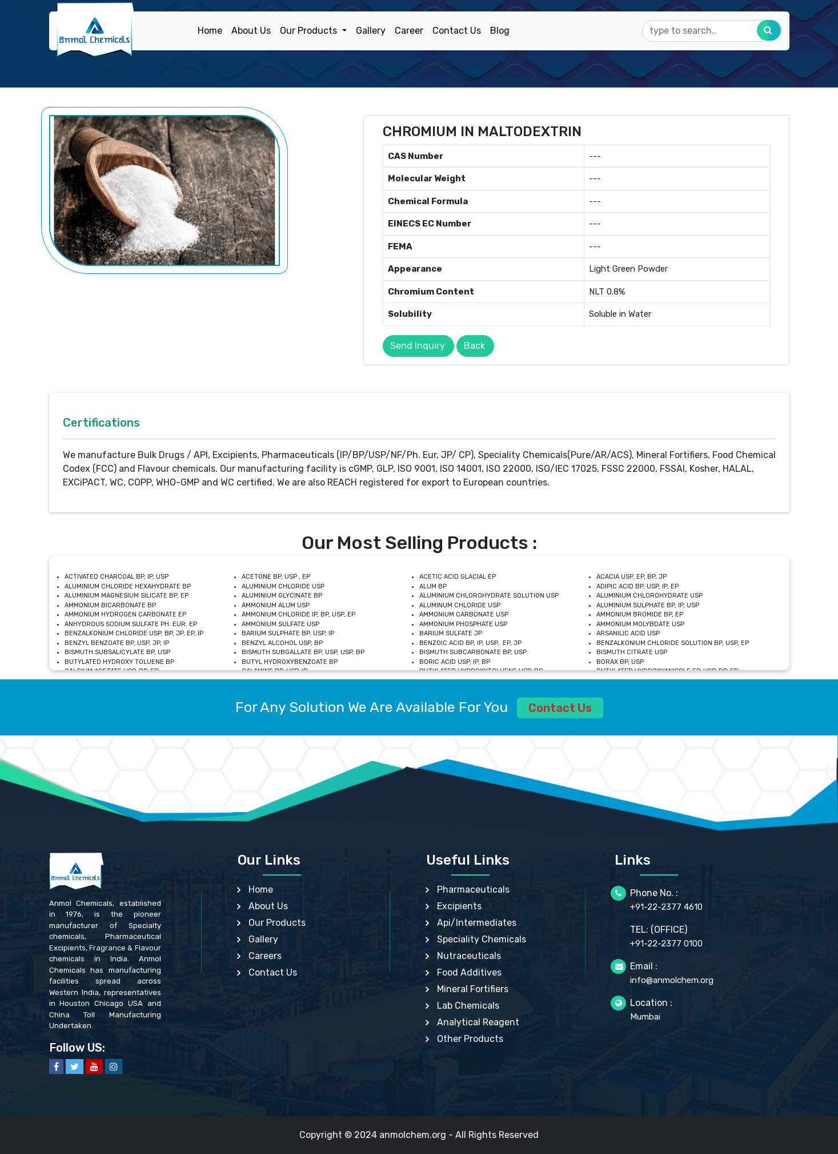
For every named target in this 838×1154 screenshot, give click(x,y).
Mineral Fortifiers (472, 989)
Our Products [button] (309, 30)
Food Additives (469, 972)
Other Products (470, 1038)
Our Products (277, 922)
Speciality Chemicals (481, 939)
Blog (500, 30)
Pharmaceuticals (473, 889)
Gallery (371, 30)
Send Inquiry (417, 345)
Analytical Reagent (478, 1022)
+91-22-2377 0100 (666, 943)
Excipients (459, 906)
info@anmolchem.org (671, 980)
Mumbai (645, 1017)
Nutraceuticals (469, 955)
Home (210, 30)
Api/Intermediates (476, 922)
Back (474, 345)
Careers (265, 955)
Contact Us (456, 30)
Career (409, 30)
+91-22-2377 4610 (666, 907)
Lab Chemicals (468, 1005)
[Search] (712, 31)
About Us (251, 30)
